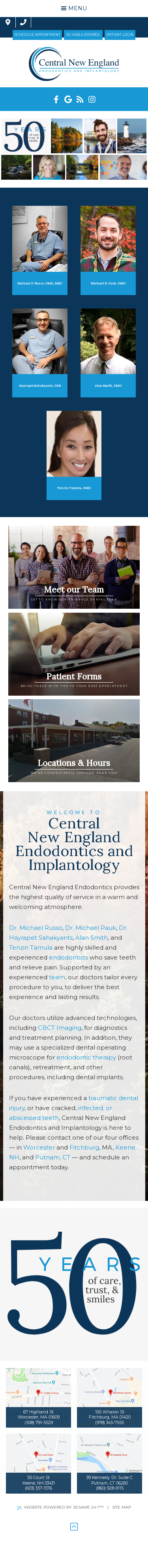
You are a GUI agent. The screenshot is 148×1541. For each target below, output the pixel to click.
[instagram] (92, 99)
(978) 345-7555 (109, 1422)
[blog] (80, 99)
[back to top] (74, 1527)
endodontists (68, 957)
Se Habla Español (83, 35)
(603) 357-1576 (38, 1488)
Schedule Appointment (37, 35)
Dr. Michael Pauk (90, 927)
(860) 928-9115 (110, 1488)
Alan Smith (91, 937)
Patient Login (120, 35)
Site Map (121, 1507)
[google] (68, 99)
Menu (73, 8)
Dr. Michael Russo (35, 927)
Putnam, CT (52, 1157)
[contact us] (15, 22)
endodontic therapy (86, 1057)
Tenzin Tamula (30, 947)
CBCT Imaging (59, 1027)
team (57, 977)
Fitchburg (84, 1147)
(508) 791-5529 (38, 1422)
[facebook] (56, 99)
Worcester (39, 1147)
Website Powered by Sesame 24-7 (60, 1507)
